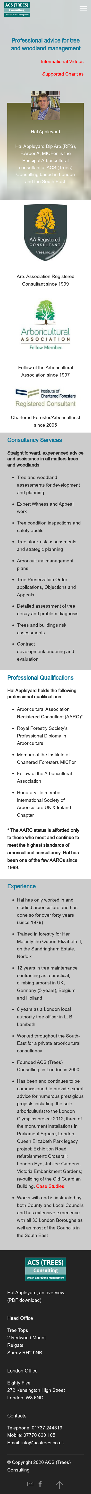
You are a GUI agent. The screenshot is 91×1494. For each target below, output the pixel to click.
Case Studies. (51, 1186)
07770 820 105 (39, 1435)
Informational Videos (62, 61)
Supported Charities (63, 74)
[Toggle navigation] (83, 8)
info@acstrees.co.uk (42, 1442)
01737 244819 (47, 1427)
